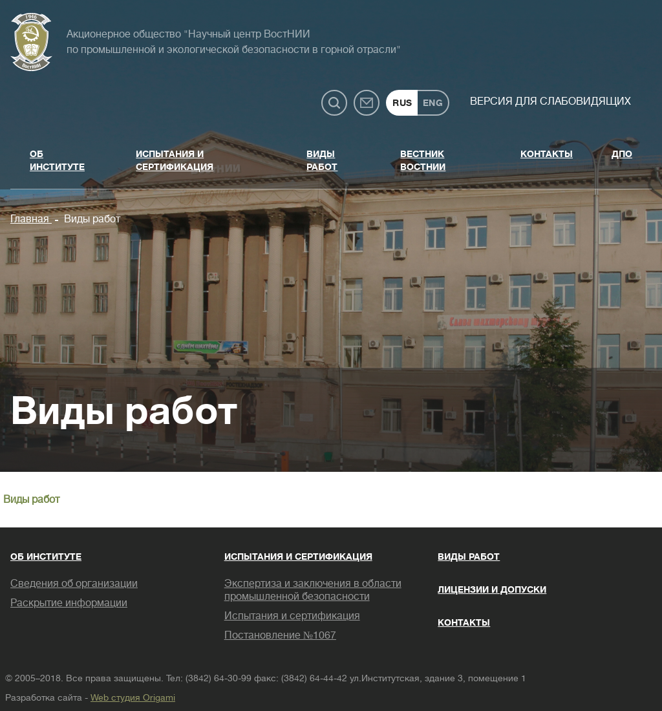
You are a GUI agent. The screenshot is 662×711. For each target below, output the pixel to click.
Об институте (57, 160)
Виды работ (321, 160)
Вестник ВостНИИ (422, 160)
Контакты (546, 154)
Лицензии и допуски (492, 589)
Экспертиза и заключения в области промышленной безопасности (312, 590)
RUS (402, 103)
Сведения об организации (74, 583)
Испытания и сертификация (174, 160)
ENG (433, 103)
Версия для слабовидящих (550, 101)
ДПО (622, 154)
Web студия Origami (133, 697)
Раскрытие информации (68, 603)
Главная (31, 219)
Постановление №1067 (280, 635)
